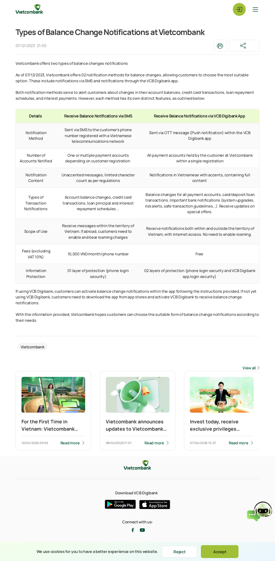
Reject (179, 551)
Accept (221, 551)
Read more (69, 443)
